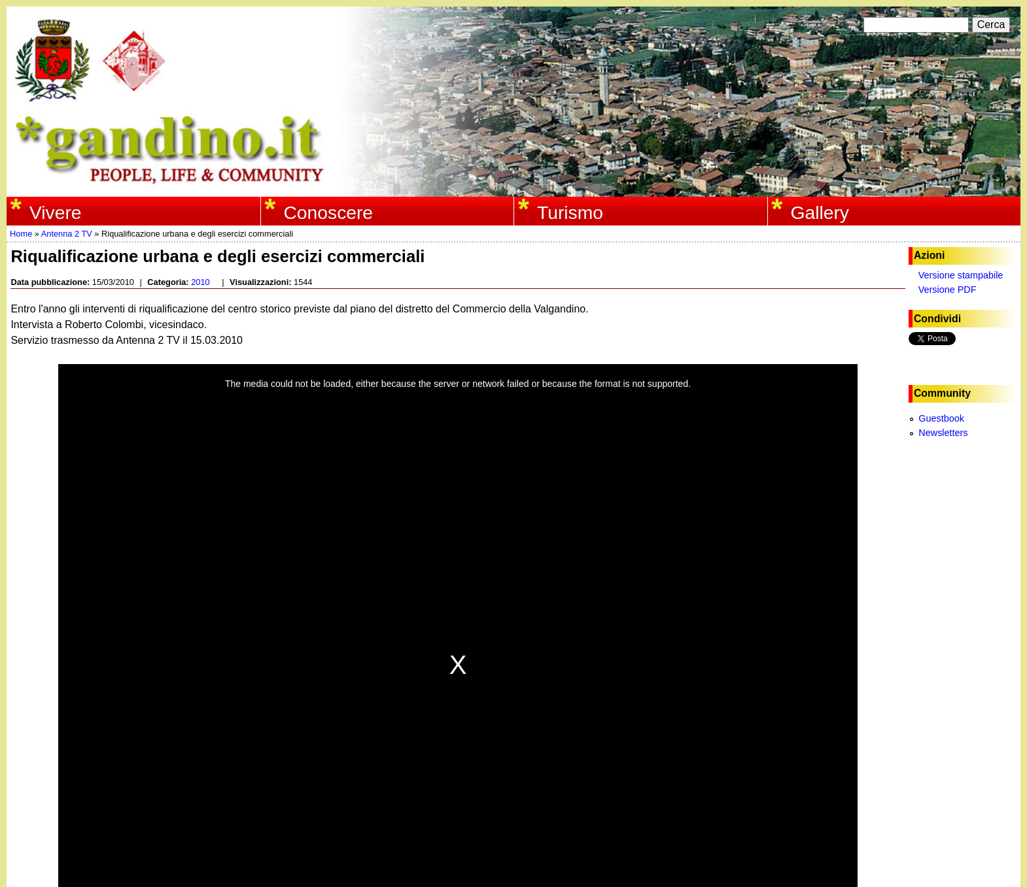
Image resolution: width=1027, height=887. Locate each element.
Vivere (55, 212)
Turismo (570, 212)
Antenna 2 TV (66, 234)
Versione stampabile (960, 275)
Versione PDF (947, 289)
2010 (200, 282)
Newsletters (942, 432)
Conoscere (328, 212)
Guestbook (941, 418)
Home (21, 234)
